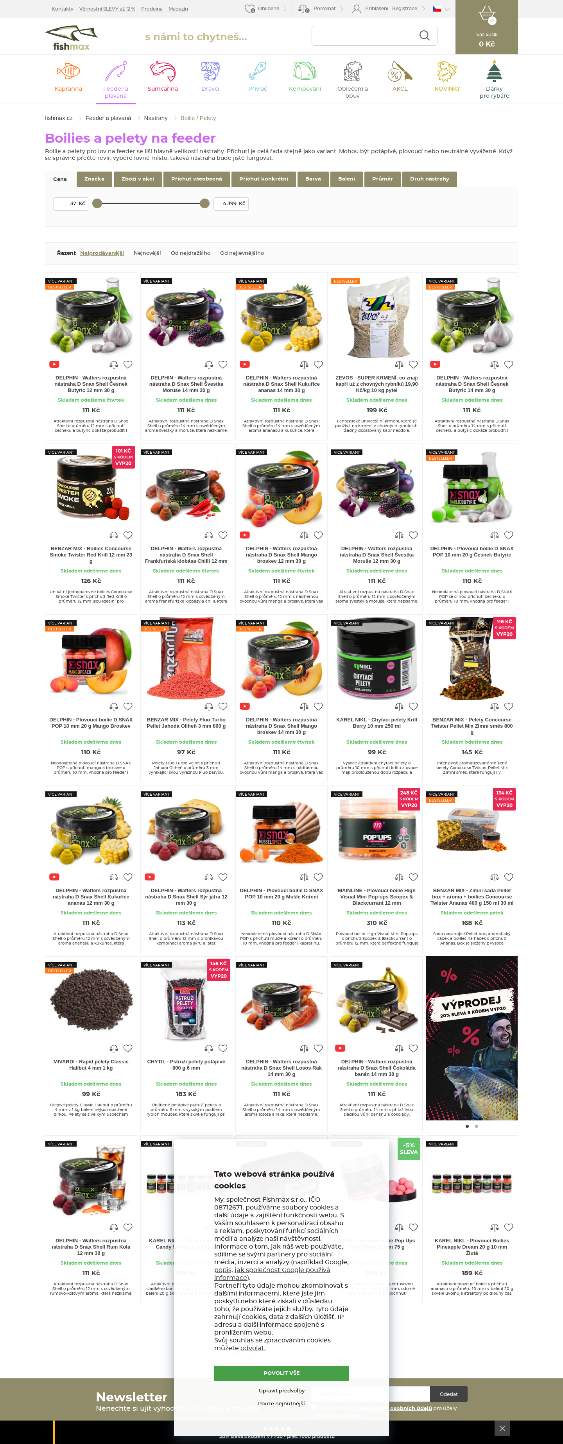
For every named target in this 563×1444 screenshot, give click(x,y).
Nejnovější (147, 253)
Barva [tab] (313, 179)
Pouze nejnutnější (281, 1403)
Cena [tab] (60, 179)
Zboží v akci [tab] (138, 179)
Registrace (404, 8)
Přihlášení (376, 8)
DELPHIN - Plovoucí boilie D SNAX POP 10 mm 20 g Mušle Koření (281, 894)
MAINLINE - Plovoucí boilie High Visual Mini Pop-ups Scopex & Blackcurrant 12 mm (377, 897)
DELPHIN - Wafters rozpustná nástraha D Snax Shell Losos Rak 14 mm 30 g (281, 1068)
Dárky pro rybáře (494, 92)
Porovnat (320, 10)
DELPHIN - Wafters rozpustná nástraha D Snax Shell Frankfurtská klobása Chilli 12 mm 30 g (186, 555)
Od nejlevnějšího (242, 253)
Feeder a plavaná (115, 92)
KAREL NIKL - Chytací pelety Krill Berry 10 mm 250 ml (376, 723)
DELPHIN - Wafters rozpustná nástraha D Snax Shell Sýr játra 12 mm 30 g (186, 897)
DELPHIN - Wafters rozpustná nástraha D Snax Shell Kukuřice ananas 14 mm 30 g (281, 384)
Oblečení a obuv (352, 92)
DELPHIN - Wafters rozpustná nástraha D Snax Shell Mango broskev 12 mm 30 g (281, 555)
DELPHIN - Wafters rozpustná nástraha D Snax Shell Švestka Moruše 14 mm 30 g (186, 384)
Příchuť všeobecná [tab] (196, 179)
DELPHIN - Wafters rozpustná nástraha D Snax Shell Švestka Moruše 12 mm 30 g (377, 555)
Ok (502, 1428)
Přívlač (257, 89)
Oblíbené (268, 8)
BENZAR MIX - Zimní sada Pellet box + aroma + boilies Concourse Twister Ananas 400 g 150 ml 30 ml (471, 897)
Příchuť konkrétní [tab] (263, 179)
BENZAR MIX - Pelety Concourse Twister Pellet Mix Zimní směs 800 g (472, 726)
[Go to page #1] (467, 1126)
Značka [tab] (94, 179)
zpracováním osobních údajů (392, 1408)
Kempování (305, 89)
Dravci (210, 89)
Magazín (178, 9)
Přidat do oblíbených (128, 364)
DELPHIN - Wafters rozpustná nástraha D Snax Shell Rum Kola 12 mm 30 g (91, 1247)
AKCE (400, 89)
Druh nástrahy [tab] (429, 179)
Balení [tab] (346, 179)
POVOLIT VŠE (282, 1373)
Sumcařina (163, 89)
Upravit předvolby (282, 1391)
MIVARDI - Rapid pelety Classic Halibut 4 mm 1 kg (91, 1065)
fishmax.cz (71, 37)
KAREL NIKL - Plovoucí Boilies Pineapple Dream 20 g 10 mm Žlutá (472, 1247)
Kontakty (63, 9)
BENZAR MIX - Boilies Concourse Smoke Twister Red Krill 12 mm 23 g (91, 555)
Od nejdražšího (190, 253)
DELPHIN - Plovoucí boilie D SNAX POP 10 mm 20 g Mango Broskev (91, 723)
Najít (424, 35)
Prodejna (152, 9)
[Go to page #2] (476, 1126)
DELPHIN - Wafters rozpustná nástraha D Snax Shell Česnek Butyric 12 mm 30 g (91, 384)
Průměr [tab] (382, 179)
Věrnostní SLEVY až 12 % (107, 9)
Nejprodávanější (102, 253)
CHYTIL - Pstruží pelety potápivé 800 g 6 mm (186, 1065)
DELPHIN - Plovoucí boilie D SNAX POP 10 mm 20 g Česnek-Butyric (472, 552)
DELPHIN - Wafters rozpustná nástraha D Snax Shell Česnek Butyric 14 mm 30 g (472, 384)
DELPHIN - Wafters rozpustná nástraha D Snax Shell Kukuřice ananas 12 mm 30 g (91, 897)
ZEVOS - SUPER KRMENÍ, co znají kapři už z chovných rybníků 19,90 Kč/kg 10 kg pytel (376, 384)
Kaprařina (68, 89)
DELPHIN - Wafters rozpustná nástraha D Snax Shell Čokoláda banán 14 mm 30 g (377, 1068)
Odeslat (449, 1394)
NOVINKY (447, 89)
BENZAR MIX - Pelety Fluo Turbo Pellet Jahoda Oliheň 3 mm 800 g (186, 723)
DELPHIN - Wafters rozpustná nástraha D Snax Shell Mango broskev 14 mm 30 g (281, 726)
